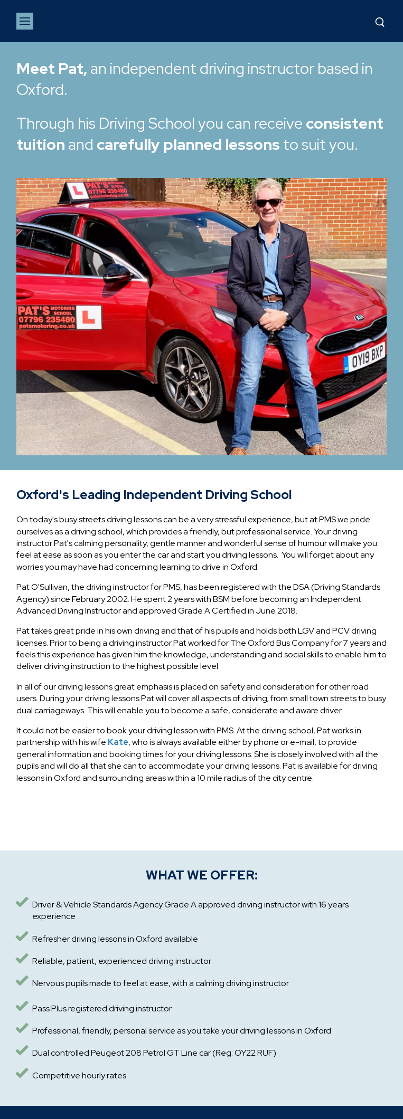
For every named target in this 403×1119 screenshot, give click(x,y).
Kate (118, 742)
